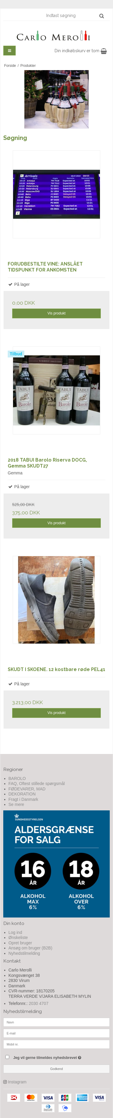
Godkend (56, 1069)
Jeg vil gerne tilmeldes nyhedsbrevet (53, 1056)
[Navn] (56, 1022)
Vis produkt (56, 313)
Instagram (17, 1082)
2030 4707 (38, 1003)
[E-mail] (56, 1033)
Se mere (16, 804)
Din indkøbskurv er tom (81, 50)
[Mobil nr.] (56, 1044)
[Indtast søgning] (75, 15)
